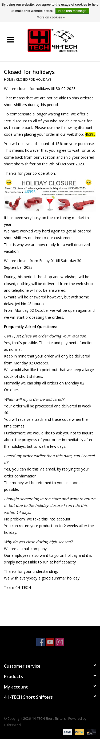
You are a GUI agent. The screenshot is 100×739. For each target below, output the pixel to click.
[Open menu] (10, 39)
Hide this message (72, 11)
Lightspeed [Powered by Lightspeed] (12, 725)
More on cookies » (51, 17)
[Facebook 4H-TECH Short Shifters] (40, 642)
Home (8, 79)
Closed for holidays (33, 79)
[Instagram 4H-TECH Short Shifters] (59, 642)
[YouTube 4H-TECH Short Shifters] (50, 642)
